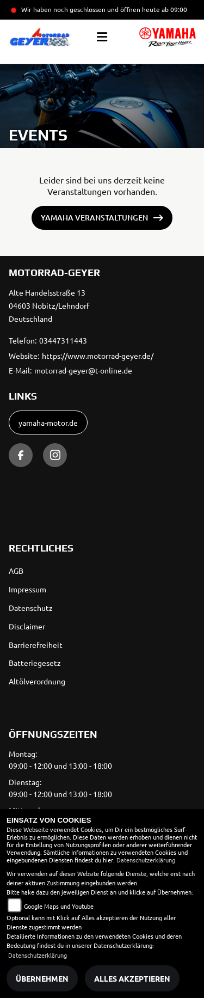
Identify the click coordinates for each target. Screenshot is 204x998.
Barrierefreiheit (36, 645)
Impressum (27, 589)
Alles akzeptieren (132, 978)
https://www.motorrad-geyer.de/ (97, 355)
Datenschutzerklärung (145, 859)
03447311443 (63, 340)
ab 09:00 (173, 9)
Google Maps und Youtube (59, 906)
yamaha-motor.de (48, 422)
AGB (16, 570)
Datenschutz (31, 608)
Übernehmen (42, 978)
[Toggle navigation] (102, 37)
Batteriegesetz (35, 663)
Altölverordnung (37, 681)
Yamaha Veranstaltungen (94, 217)
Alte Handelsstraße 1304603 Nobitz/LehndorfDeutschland (49, 305)
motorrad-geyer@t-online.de (83, 370)
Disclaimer (27, 626)
